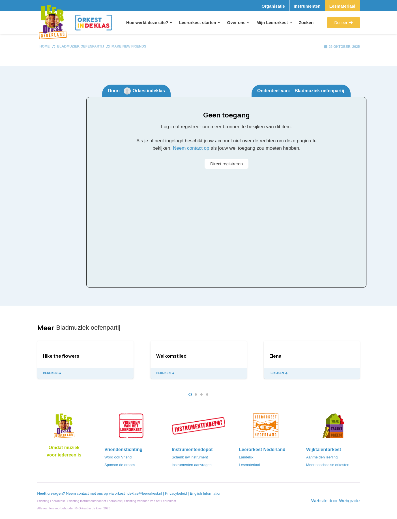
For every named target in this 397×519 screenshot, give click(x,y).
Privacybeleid (176, 493)
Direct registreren (226, 163)
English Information (205, 493)
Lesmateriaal (249, 465)
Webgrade (349, 500)
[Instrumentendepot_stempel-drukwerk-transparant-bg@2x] (199, 427)
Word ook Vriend (118, 457)
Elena (275, 356)
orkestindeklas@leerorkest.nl (138, 493)
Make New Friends (128, 46)
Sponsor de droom (119, 465)
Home (45, 46)
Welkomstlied (171, 356)
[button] (170, 22)
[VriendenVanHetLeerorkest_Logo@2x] (131, 427)
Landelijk (246, 457)
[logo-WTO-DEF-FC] (333, 427)
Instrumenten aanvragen (192, 465)
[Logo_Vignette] (52, 22)
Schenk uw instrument (190, 457)
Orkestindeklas (148, 90)
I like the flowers (61, 356)
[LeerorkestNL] (266, 427)
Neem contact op (191, 148)
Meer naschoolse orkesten (327, 465)
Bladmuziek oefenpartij (80, 46)
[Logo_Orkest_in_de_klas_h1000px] (93, 22)
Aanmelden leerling (322, 457)
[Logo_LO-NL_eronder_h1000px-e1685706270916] (64, 427)
